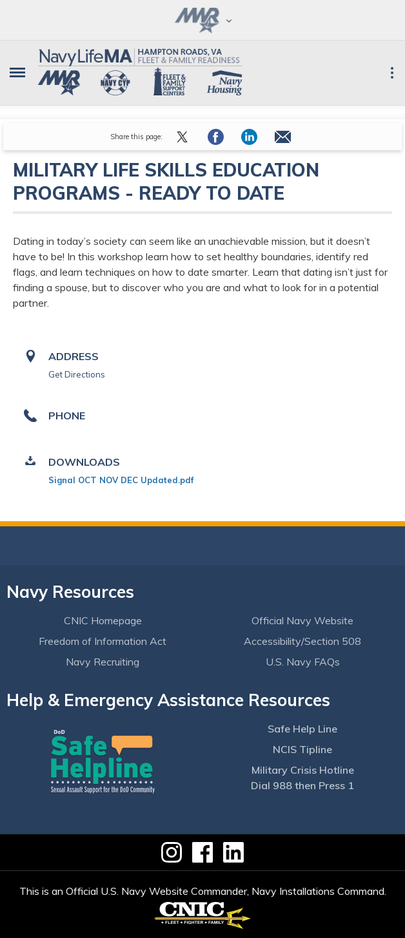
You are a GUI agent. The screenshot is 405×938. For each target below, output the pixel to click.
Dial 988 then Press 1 (302, 785)
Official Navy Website (302, 620)
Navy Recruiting (102, 661)
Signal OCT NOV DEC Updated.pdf (120, 480)
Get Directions (76, 374)
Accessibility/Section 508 (302, 641)
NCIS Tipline (302, 749)
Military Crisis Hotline (303, 769)
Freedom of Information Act (102, 641)
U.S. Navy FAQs (303, 661)
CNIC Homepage (103, 620)
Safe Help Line (302, 728)
